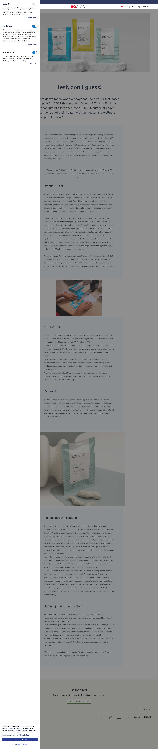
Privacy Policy (24, 735)
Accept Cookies (20, 740)
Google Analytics (34, 52)
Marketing (34, 26)
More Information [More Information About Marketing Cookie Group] (32, 44)
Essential (34, 4)
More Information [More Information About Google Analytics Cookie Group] (32, 64)
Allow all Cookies (20, 745)
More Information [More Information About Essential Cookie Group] (32, 17)
